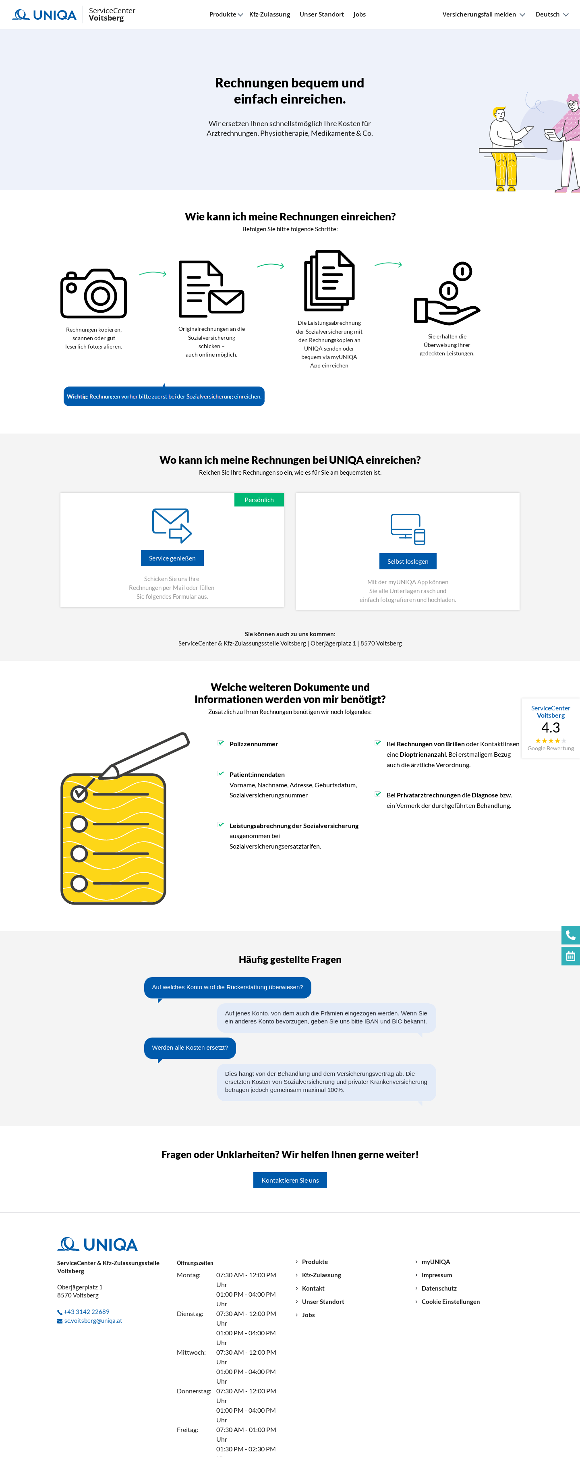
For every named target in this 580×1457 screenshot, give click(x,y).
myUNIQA (436, 1262)
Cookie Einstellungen (451, 1302)
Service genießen (172, 558)
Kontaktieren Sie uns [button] (290, 1180)
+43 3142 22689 (87, 1311)
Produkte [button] (222, 14)
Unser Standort (322, 14)
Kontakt (313, 1288)
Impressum (437, 1275)
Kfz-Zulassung (269, 14)
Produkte (315, 1262)
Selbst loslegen (408, 561)
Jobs (360, 14)
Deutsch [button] (548, 14)
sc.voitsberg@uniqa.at (93, 1320)
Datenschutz (439, 1288)
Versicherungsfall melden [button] (479, 14)
